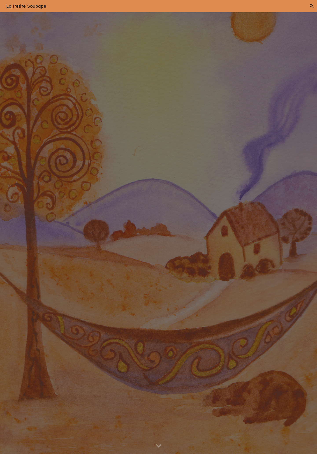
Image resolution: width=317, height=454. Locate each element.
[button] (311, 6)
